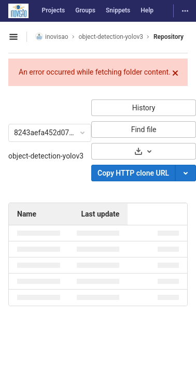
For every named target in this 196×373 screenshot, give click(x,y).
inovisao (51, 36)
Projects (53, 10)
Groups (85, 10)
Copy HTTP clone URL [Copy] (133, 173)
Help (147, 10)
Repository (168, 36)
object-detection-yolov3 (45, 156)
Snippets (118, 10)
